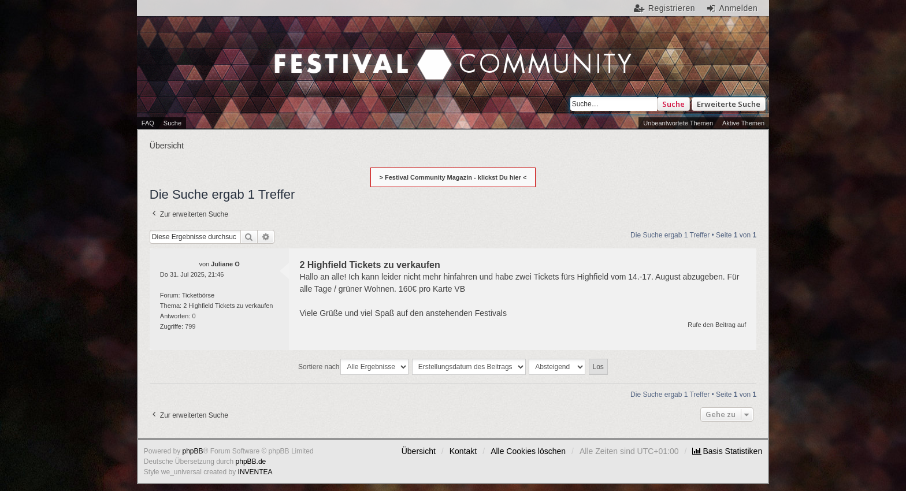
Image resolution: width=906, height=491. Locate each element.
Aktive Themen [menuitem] (743, 123)
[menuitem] (727, 451)
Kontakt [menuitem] (463, 451)
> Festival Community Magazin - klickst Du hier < (453, 177)
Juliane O (225, 264)
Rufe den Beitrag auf (717, 324)
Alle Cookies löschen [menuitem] (528, 451)
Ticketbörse (198, 295)
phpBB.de (251, 461)
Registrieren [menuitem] (671, 8)
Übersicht (419, 451)
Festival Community (354, 52)
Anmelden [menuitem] (738, 8)
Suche (673, 104)
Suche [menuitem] (172, 123)
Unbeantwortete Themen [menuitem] (678, 123)
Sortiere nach (318, 367)
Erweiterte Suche (728, 104)
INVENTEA (255, 472)
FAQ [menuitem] (148, 123)
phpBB (193, 451)
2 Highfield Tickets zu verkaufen (228, 305)
